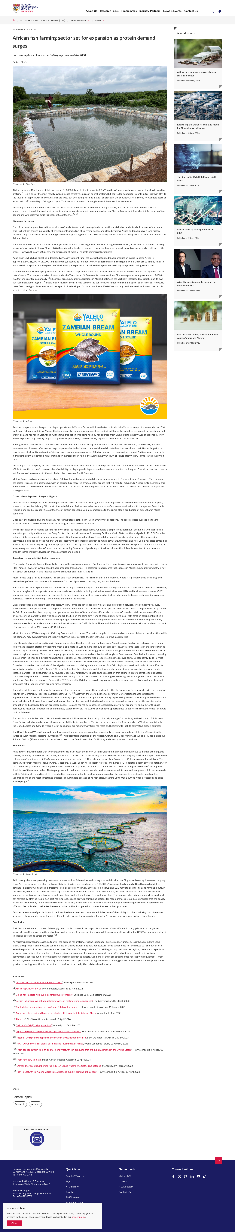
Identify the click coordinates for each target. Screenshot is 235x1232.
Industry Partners (150, 10)
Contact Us (191, 10)
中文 (68, 1181)
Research (19, 1104)
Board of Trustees (75, 1176)
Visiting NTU (125, 1176)
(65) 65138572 (24, 1196)
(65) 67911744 (24, 1174)
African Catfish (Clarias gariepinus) (34, 1025)
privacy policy (78, 1217)
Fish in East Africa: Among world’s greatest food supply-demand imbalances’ (57, 1071)
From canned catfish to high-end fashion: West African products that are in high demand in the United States (74, 1049)
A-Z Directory (126, 1186)
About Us (93, 10)
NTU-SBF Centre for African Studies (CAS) (42, 20)
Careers (123, 1181)
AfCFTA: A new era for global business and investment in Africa (50, 1043)
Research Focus (110, 10)
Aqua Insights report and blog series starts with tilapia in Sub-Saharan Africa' (56, 1013)
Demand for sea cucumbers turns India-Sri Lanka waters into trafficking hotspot (59, 1065)
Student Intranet (74, 1202)
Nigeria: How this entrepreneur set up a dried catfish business (48, 1031)
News (98, 20)
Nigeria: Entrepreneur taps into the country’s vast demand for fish (51, 1037)
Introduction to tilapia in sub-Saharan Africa (39, 982)
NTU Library (72, 1186)
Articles (35, 1104)
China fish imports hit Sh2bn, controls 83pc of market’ (44, 994)
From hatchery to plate (29, 1059)
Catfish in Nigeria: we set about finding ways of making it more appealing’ (54, 1000)
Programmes (130, 10)
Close (14, 1223)
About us (20, 1019)
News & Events (173, 10)
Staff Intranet (73, 1197)
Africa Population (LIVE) (28, 988)
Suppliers (70, 1191)
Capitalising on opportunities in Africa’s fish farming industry (48, 1007)
